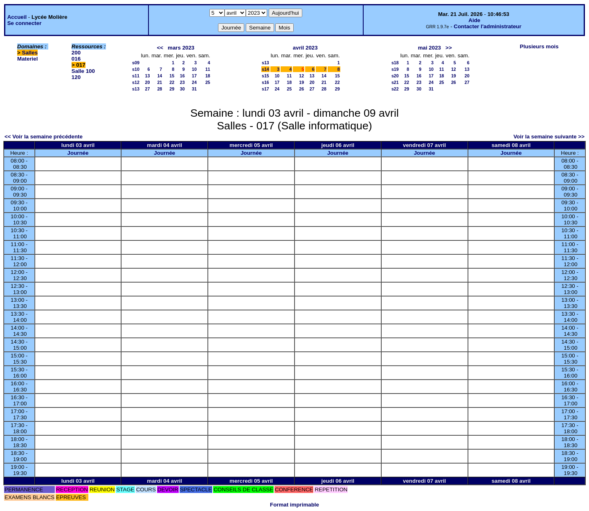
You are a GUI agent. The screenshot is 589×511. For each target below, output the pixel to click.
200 (76, 53)
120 (76, 77)
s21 (395, 82)
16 (182, 75)
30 (182, 88)
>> (448, 48)
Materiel (27, 59)
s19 (395, 69)
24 (194, 82)
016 (76, 59)
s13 (135, 88)
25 (207, 82)
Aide (474, 20)
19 (301, 82)
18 (207, 75)
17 (194, 75)
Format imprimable (294, 505)
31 (194, 88)
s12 (135, 82)
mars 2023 (181, 48)
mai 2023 (429, 48)
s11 (135, 75)
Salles (30, 53)
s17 (265, 88)
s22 (395, 88)
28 (159, 88)
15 (171, 75)
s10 (135, 69)
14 (159, 75)
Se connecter (24, 23)
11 (207, 69)
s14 (265, 69)
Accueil (17, 17)
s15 (265, 75)
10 (194, 69)
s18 (395, 62)
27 (147, 88)
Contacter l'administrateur (487, 26)
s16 (265, 82)
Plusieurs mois (539, 46)
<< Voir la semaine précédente (43, 136)
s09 (135, 62)
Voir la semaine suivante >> (549, 136)
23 (182, 82)
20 (147, 82)
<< (160, 48)
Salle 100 (83, 71)
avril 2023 (305, 48)
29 (171, 88)
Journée (78, 153)
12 (301, 75)
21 (159, 82)
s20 (395, 75)
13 (147, 75)
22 (171, 82)
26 (301, 88)
